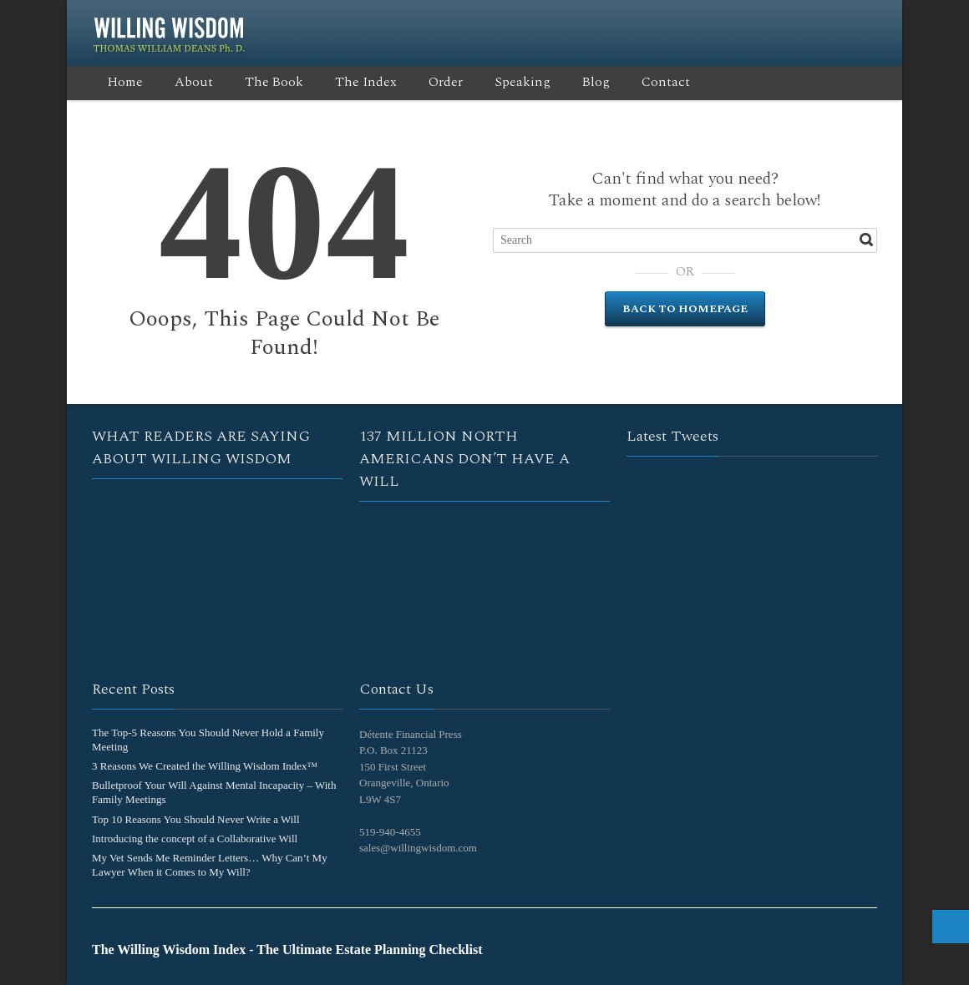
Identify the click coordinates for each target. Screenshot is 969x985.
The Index (366, 82)
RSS (786, 19)
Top (950, 926)
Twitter (733, 19)
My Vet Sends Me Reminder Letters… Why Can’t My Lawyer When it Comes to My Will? (209, 864)
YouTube (840, 19)
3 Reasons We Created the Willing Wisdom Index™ (204, 766)
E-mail (867, 19)
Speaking (522, 82)
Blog (596, 82)
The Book (274, 82)
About (194, 82)
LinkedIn (814, 19)
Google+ (759, 19)
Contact (666, 82)
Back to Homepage (685, 309)
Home (125, 82)
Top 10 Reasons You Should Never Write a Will (196, 819)
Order (446, 82)
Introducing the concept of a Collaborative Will (194, 838)
